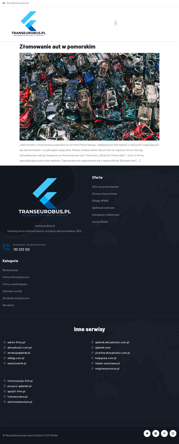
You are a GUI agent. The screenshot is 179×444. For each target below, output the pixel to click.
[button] (115, 23)
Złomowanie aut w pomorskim (57, 46)
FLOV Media (50, 435)
